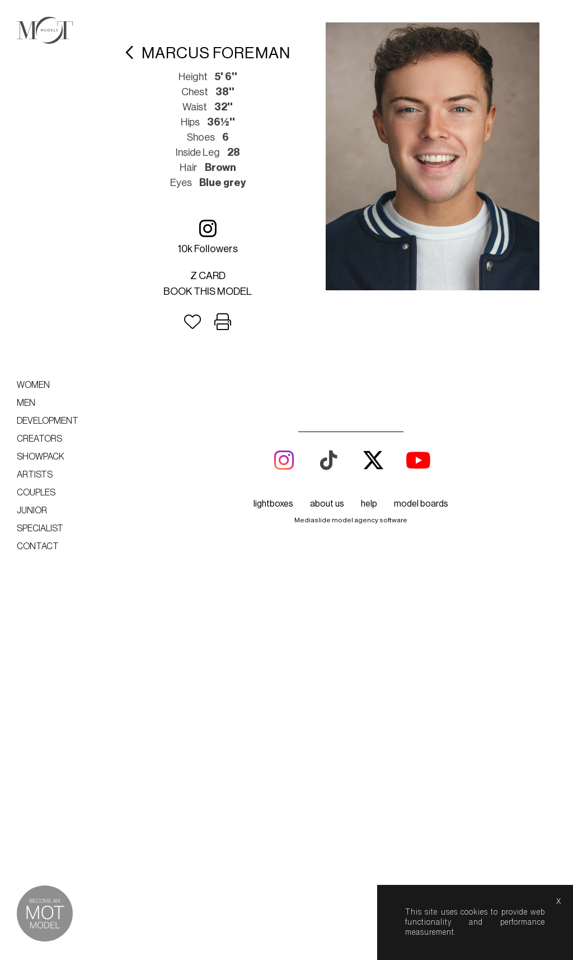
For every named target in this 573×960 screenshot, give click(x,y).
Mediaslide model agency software (350, 520)
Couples (36, 492)
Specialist (40, 528)
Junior (32, 510)
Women (33, 385)
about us (327, 503)
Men (26, 402)
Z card (208, 276)
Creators (39, 438)
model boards (421, 503)
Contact (38, 546)
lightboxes (273, 503)
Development (47, 420)
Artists (35, 474)
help (369, 503)
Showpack (40, 456)
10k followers (208, 236)
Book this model (207, 291)
